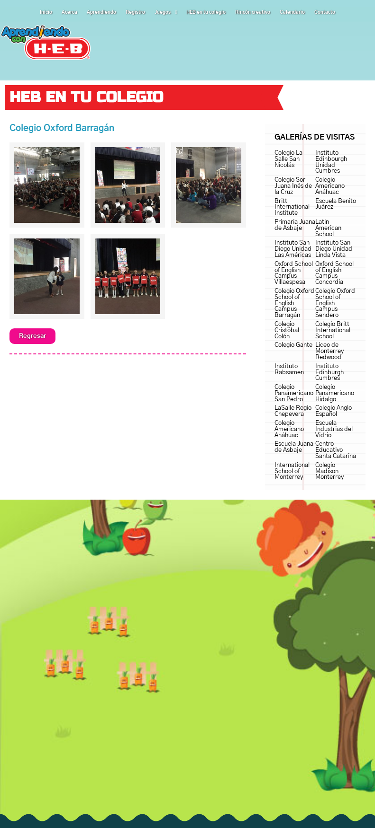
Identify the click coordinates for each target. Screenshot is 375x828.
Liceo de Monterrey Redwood (329, 351)
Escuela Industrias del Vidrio (334, 429)
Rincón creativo (252, 12)
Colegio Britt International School (332, 330)
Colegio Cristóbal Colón (286, 330)
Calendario (292, 12)
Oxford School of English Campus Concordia (334, 273)
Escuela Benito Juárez (335, 204)
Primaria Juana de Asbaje (294, 225)
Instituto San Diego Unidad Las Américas (292, 249)
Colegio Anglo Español (333, 411)
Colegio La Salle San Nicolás (288, 159)
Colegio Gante (293, 345)
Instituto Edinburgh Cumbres (329, 372)
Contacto (324, 12)
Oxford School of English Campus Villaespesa (293, 273)
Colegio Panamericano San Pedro (293, 393)
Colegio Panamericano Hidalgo (334, 393)
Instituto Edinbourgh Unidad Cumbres (331, 162)
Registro (135, 12)
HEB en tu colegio (206, 12)
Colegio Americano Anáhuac (330, 186)
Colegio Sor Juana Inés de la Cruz (293, 186)
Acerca (69, 12)
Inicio (46, 12)
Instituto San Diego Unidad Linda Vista (333, 249)
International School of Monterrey (292, 471)
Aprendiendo (101, 12)
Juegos (166, 12)
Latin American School (328, 228)
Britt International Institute (292, 207)
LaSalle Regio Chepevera (292, 411)
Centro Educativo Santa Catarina (335, 450)
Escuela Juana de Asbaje (293, 447)
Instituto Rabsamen (289, 369)
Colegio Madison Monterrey (329, 471)
